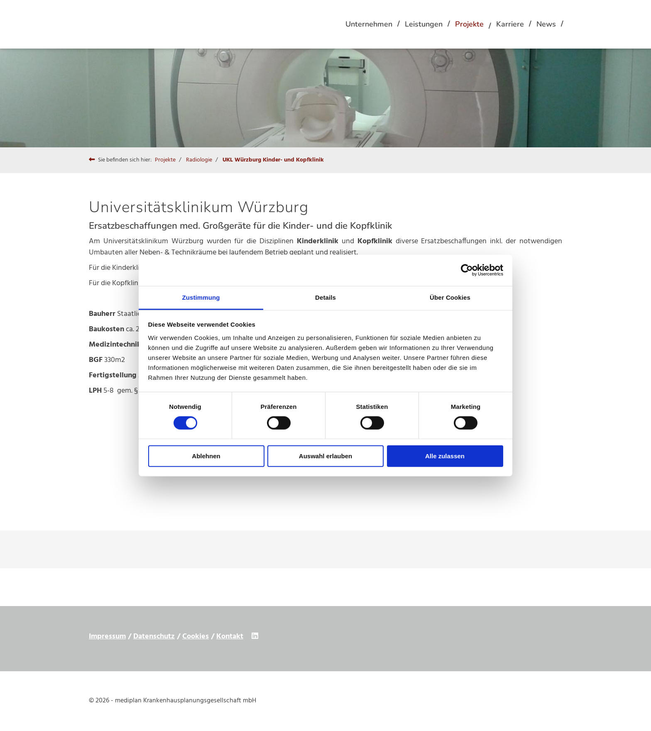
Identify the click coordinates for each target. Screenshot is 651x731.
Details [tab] (325, 297)
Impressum (107, 637)
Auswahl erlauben (325, 456)
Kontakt (229, 637)
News (546, 24)
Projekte (469, 24)
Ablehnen (206, 456)
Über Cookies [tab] (450, 297)
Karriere (510, 24)
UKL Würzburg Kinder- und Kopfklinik (273, 160)
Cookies (195, 637)
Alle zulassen (445, 456)
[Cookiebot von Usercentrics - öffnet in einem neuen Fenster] (467, 270)
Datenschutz (154, 637)
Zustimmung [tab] (201, 297)
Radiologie (199, 160)
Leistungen (424, 24)
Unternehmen (368, 24)
